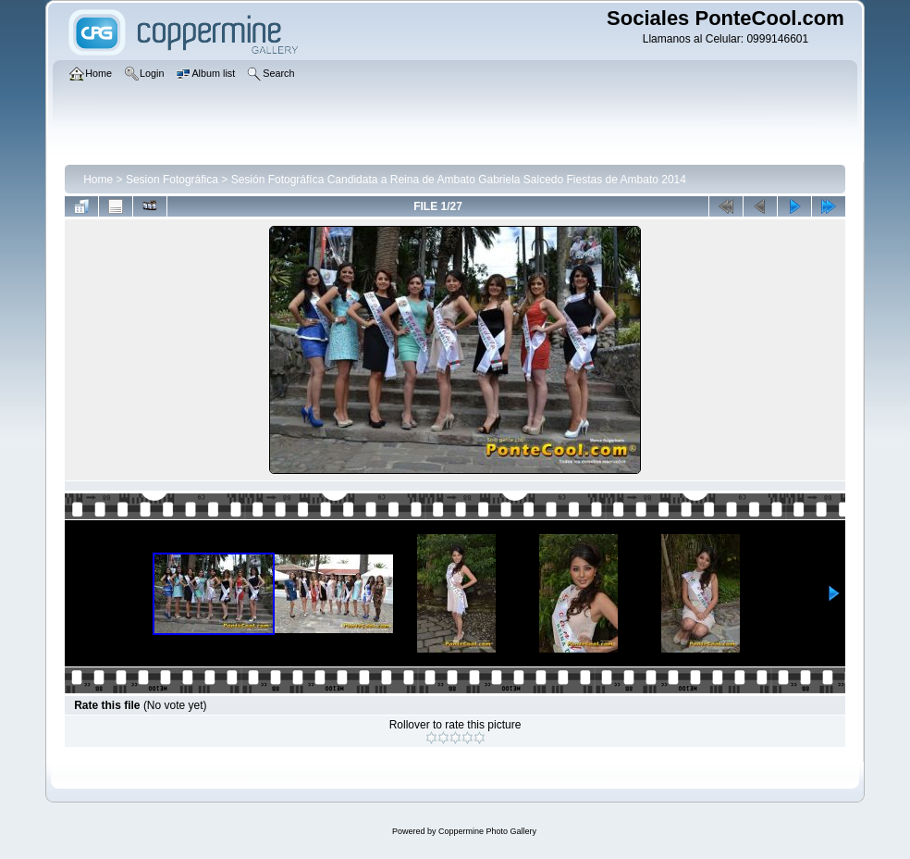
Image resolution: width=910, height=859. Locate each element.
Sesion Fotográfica (172, 179)
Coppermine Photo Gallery (487, 831)
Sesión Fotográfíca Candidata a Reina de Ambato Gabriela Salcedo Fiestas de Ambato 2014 (458, 179)
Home (98, 179)
